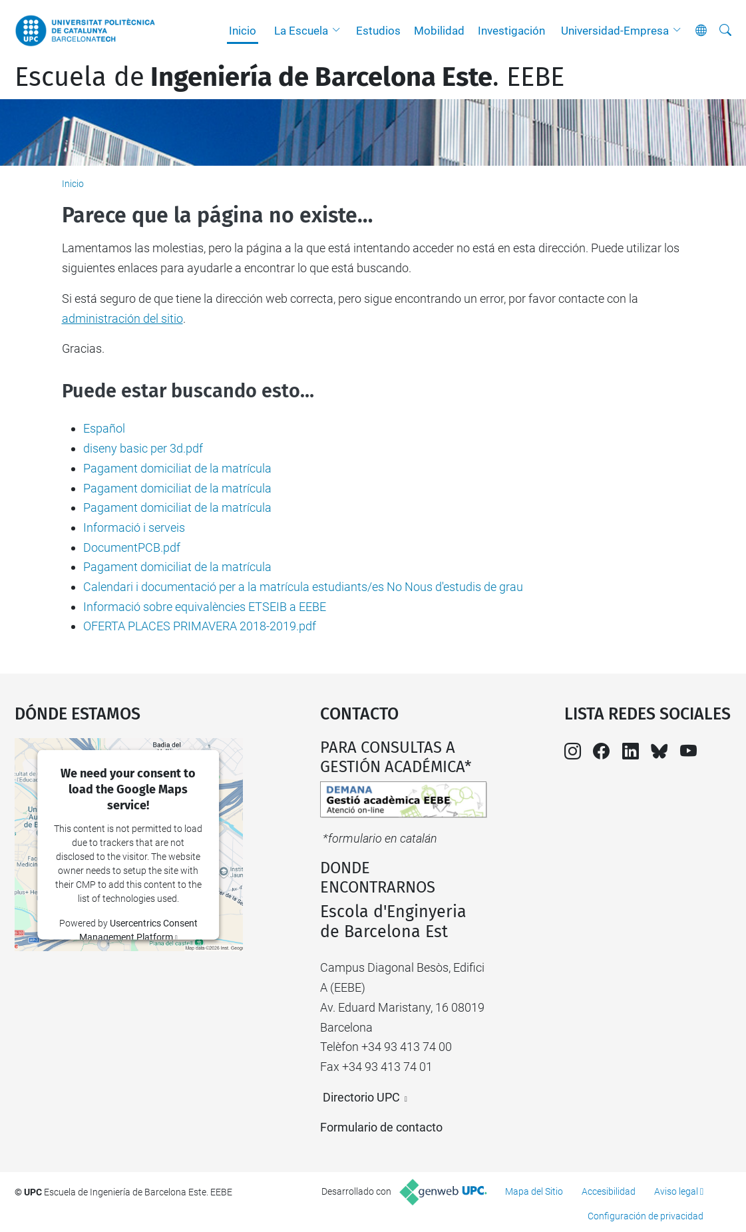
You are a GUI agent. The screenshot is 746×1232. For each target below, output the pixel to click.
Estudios (378, 30)
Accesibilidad (609, 1191)
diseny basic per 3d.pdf (143, 448)
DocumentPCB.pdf (131, 547)
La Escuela (301, 30)
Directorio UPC (361, 1097)
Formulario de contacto (381, 1127)
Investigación (511, 30)
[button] (339, 31)
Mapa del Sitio (534, 1191)
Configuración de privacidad (645, 1216)
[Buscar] (725, 31)
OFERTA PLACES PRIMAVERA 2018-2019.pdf (199, 626)
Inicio (242, 30)
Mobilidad (439, 30)
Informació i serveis (134, 527)
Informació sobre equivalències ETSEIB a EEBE (204, 607)
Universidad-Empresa (615, 30)
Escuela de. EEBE (289, 77)
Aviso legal (676, 1191)
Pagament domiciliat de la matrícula (177, 468)
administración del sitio (122, 318)
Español (104, 428)
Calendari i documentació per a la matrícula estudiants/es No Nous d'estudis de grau (303, 587)
